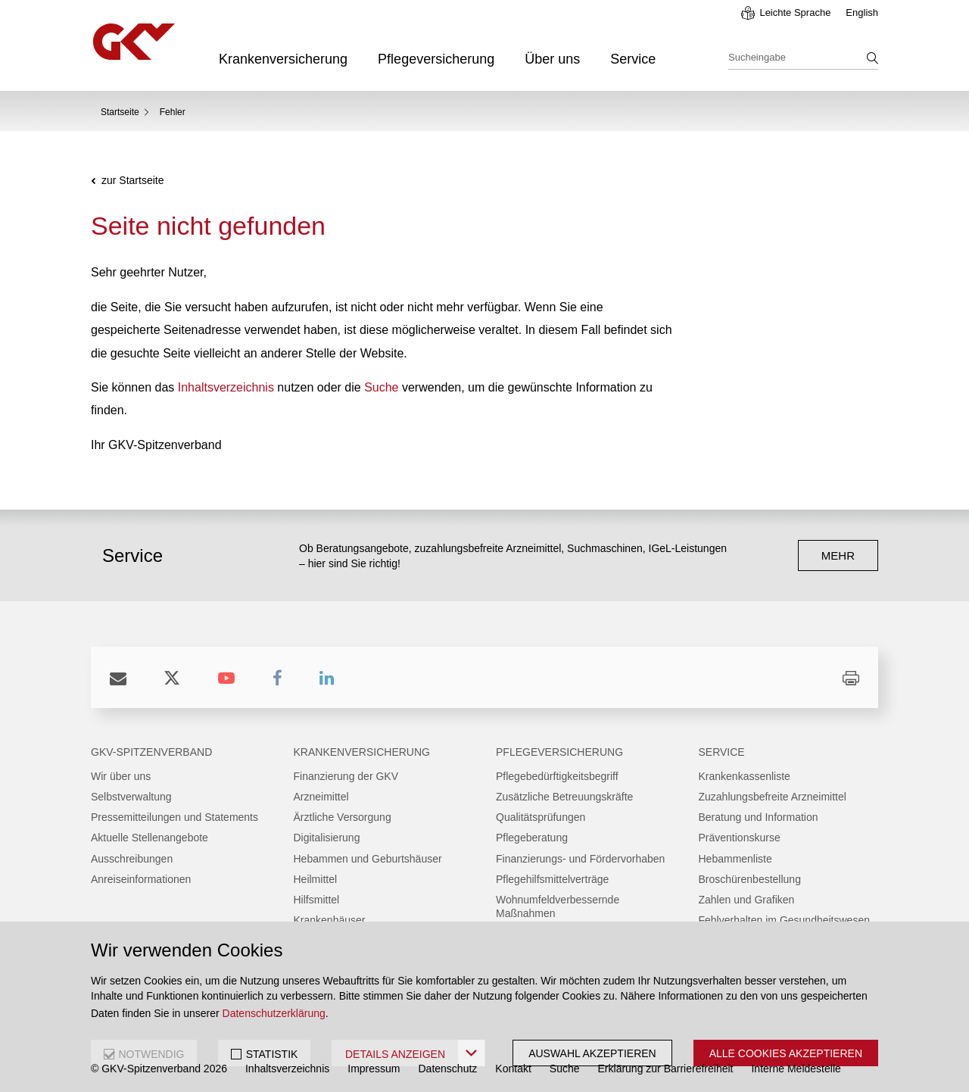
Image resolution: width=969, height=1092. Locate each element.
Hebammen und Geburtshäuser (368, 859)
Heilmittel (316, 879)
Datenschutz (448, 1068)
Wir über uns (121, 776)
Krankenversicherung (283, 59)
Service (633, 59)
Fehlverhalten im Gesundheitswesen (784, 920)
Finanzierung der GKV (346, 776)
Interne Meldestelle (795, 1068)
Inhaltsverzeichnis (226, 387)
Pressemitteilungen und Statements (174, 817)
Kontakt (513, 1068)
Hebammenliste (735, 859)
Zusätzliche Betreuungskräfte (564, 797)
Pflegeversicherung (436, 59)
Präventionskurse (739, 837)
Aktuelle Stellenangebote (149, 837)
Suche (381, 387)
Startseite (120, 112)
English (862, 12)
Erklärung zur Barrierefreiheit (666, 1068)
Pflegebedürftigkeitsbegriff (557, 776)
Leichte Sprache (794, 12)
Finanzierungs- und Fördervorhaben (580, 859)
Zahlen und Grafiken (747, 900)
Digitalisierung (327, 837)
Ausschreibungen (132, 859)
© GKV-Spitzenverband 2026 (159, 1068)
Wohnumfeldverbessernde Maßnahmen (557, 906)
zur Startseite (132, 180)
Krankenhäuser (330, 920)
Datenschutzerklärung (274, 1013)
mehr (838, 555)
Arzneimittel (321, 797)
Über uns (552, 59)
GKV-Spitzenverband (151, 752)
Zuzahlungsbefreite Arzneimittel (772, 797)
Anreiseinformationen (141, 879)
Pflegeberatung (532, 837)
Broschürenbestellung (750, 879)
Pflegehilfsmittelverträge (552, 879)
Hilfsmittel (317, 900)
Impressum (373, 1068)
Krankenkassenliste (744, 776)
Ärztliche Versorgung (342, 817)
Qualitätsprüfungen (540, 817)
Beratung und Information (758, 817)
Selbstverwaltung (131, 797)
